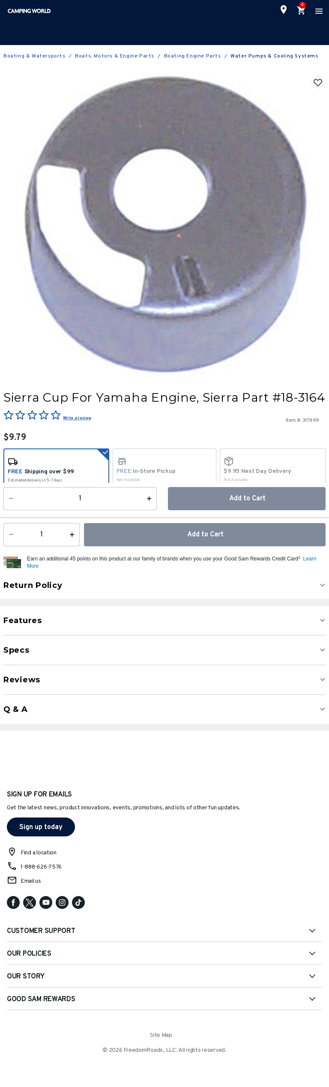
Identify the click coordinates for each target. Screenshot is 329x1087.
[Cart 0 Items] (301, 10)
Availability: (23, 507)
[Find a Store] (283, 9)
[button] (175, 562)
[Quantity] (42, 535)
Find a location (39, 853)
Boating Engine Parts (192, 56)
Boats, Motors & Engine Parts (114, 56)
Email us (31, 881)
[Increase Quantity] (74, 535)
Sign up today (41, 827)
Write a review (77, 418)
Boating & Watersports (34, 56)
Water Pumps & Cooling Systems (274, 56)
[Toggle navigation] (318, 10)
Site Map (161, 1035)
